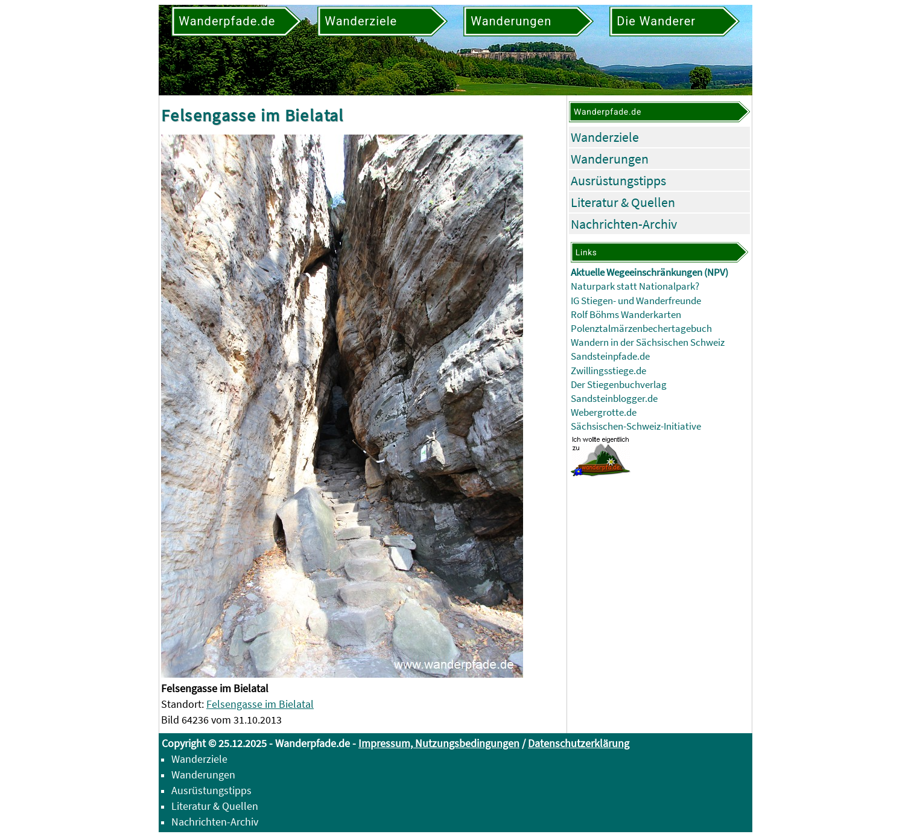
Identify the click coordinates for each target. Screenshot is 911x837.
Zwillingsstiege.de (608, 370)
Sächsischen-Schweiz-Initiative (636, 426)
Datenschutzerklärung (578, 743)
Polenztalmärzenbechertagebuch (641, 328)
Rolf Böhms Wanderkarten (626, 314)
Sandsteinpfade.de (610, 356)
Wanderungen (610, 158)
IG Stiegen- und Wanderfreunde (636, 300)
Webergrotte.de (603, 412)
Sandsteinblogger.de (614, 398)
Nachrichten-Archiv (624, 223)
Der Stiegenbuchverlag (619, 384)
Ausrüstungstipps (618, 180)
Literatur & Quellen (623, 202)
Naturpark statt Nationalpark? (635, 286)
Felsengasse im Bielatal (260, 704)
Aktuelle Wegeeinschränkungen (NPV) (649, 272)
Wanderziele (605, 137)
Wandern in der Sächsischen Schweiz (648, 342)
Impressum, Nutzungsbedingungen (438, 743)
